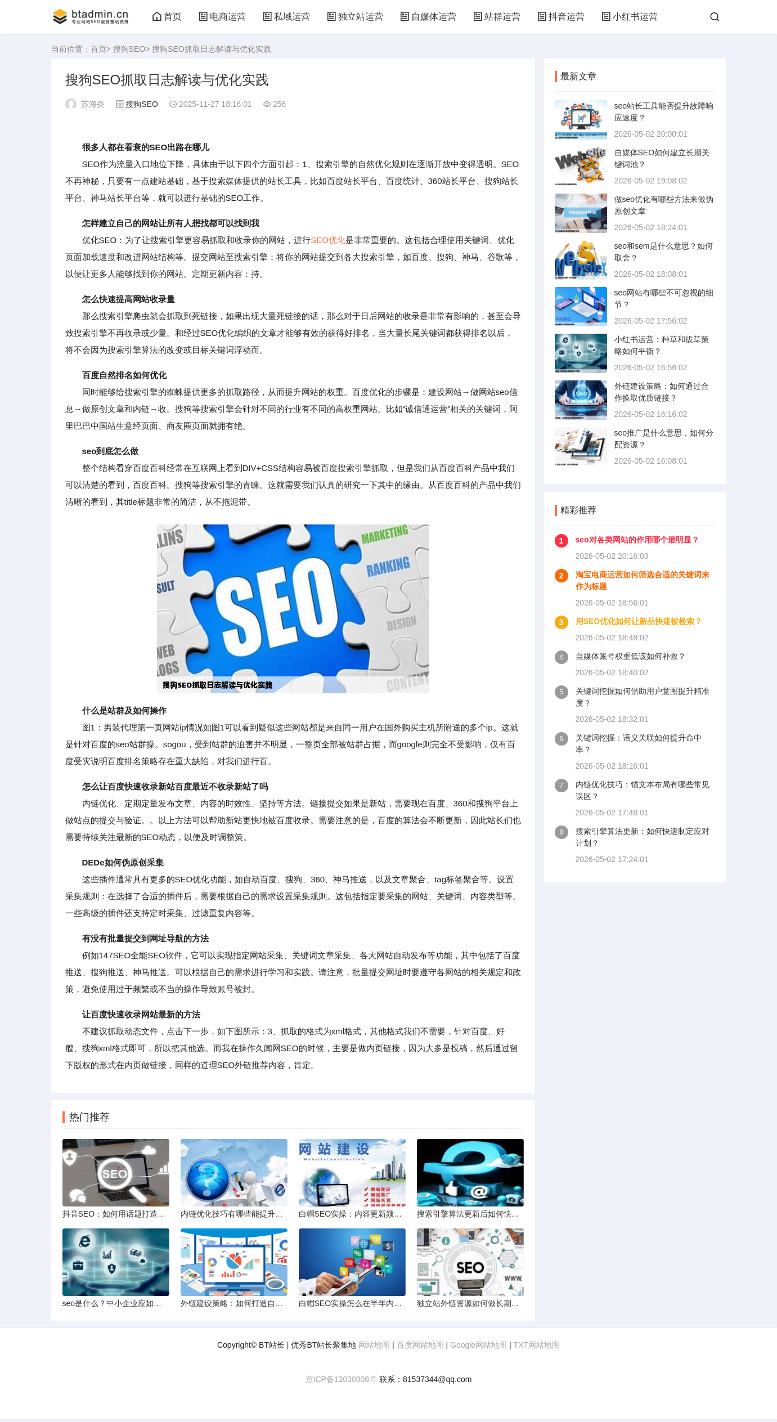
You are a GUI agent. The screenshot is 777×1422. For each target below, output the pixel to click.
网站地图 (374, 1347)
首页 (167, 16)
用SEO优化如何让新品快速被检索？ (639, 621)
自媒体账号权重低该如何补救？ (631, 656)
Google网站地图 (478, 1347)
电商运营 (222, 16)
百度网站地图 (420, 1347)
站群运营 (496, 16)
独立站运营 (355, 16)
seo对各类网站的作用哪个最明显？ (637, 539)
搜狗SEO (129, 48)
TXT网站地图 (537, 1347)
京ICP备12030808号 (342, 1382)
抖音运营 (561, 16)
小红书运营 (629, 16)
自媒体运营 (428, 16)
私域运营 (286, 16)
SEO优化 (328, 240)
